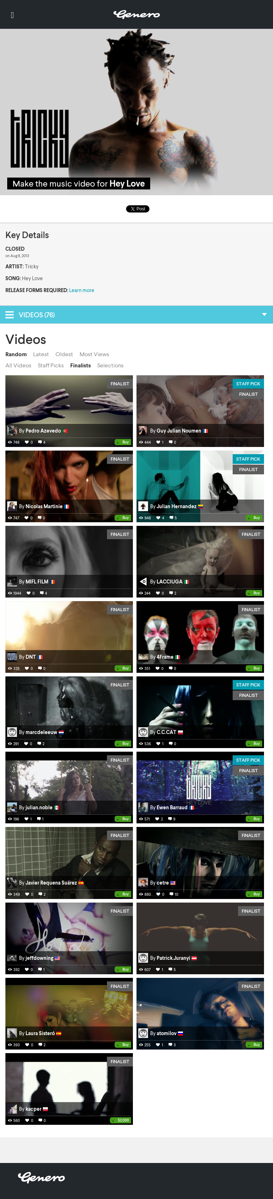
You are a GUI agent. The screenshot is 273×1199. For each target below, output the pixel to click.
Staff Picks (51, 365)
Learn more (81, 290)
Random (16, 354)
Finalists (80, 365)
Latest (41, 354)
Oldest (64, 354)
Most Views (94, 354)
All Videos (18, 365)
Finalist (120, 383)
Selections (110, 365)
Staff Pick (248, 383)
